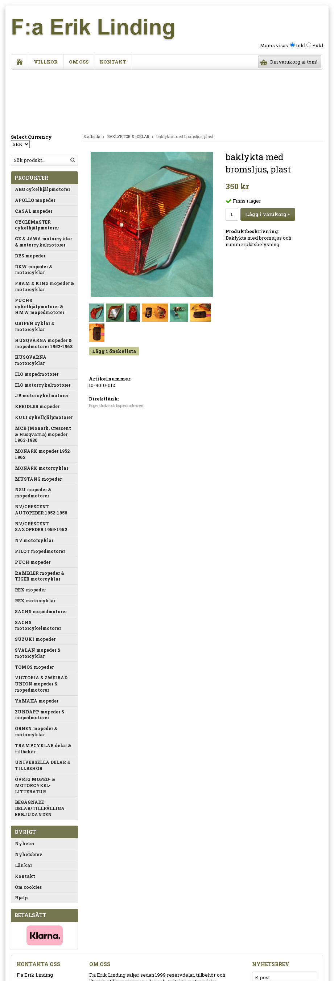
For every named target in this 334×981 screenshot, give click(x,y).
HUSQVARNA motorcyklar (30, 302)
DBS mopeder (30, 197)
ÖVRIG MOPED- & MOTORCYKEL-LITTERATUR (35, 727)
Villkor (46, 61)
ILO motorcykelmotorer (42, 326)
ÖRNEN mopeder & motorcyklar (36, 673)
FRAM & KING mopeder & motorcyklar (44, 228)
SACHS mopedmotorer (41, 553)
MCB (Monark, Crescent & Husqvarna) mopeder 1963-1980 (43, 376)
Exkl (317, 45)
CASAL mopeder (33, 152)
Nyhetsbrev (28, 796)
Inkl (300, 45)
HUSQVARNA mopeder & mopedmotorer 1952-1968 (44, 285)
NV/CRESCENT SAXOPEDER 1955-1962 (41, 468)
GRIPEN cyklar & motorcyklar (34, 268)
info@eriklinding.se (39, 957)
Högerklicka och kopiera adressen (116, 347)
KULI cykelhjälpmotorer (44, 359)
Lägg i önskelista (114, 292)
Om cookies (28, 828)
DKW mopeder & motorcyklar (33, 211)
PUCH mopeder (32, 503)
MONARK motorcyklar (41, 409)
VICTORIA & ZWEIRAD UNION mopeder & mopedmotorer (41, 625)
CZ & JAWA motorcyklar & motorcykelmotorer (43, 183)
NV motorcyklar (34, 482)
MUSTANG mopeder (38, 420)
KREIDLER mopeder (37, 348)
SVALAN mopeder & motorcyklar (38, 595)
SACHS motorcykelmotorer (38, 567)
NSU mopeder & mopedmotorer (33, 434)
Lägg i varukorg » (268, 155)
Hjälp (21, 839)
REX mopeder (30, 531)
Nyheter (24, 785)
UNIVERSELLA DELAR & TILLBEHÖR (42, 707)
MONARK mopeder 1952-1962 (43, 396)
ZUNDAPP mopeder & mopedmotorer (40, 656)
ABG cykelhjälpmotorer (42, 131)
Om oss (78, 61)
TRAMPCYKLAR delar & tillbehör (43, 690)
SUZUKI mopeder (35, 580)
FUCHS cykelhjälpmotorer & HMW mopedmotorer (39, 248)
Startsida (91, 78)
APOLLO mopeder (35, 141)
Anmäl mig (299, 930)
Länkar (23, 807)
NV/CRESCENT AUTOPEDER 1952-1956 (41, 451)
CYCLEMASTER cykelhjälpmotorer (37, 166)
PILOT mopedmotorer (40, 493)
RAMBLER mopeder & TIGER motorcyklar (39, 518)
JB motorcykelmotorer (42, 337)
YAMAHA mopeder (36, 642)
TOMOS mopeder (34, 608)
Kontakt (113, 61)
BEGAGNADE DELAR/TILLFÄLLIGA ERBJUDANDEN (40, 750)
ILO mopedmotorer (36, 315)
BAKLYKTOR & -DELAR (128, 78)
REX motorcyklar (35, 542)
